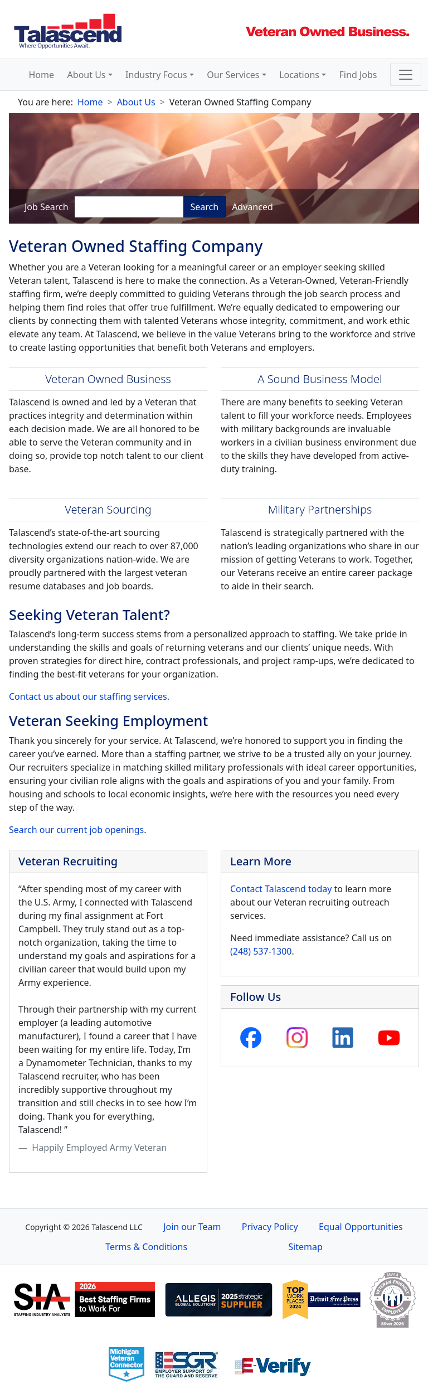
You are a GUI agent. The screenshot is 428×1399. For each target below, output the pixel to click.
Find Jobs (358, 75)
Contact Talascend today (281, 889)
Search (205, 207)
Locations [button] (299, 75)
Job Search (47, 207)
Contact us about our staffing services (88, 696)
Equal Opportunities (361, 1227)
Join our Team (192, 1227)
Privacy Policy (270, 1227)
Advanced (252, 207)
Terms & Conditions (146, 1247)
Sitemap (305, 1247)
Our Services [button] (233, 75)
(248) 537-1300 (260, 951)
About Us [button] (86, 75)
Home (42, 75)
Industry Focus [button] (156, 75)
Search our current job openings (76, 830)
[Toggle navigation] (405, 75)
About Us (136, 102)
